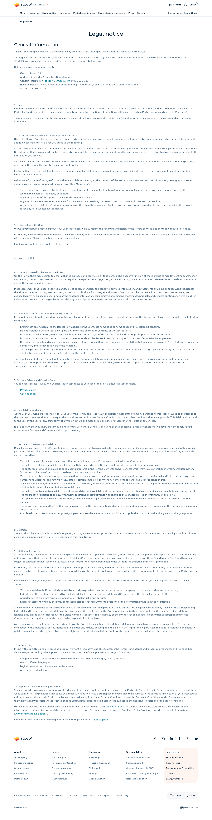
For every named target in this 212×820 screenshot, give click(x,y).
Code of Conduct (115, 706)
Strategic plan (21, 778)
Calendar (170, 773)
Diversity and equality (62, 773)
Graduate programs (61, 768)
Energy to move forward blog (180, 768)
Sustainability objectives (138, 757)
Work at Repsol (59, 757)
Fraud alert (73, 795)
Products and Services (84, 13)
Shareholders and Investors (111, 13)
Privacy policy (28, 389)
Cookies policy (28, 393)
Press (131, 13)
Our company (20, 757)
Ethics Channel (41, 795)
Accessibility (58, 795)
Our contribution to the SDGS (140, 768)
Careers (141, 13)
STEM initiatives (59, 778)
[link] (175, 4)
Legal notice (88, 795)
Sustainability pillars (136, 763)
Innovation (64, 13)
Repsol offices (21, 773)
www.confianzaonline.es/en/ (31, 713)
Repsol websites (22, 795)
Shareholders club (174, 757)
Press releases (173, 763)
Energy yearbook (174, 778)
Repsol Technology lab (100, 763)
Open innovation (97, 778)
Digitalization (95, 768)
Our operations (21, 768)
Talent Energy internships (64, 763)
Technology (94, 757)
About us (34, 13)
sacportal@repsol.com (57, 80)
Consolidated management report (142, 773)
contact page (100, 719)
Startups (93, 773)
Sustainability (49, 13)
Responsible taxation (136, 778)
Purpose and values (23, 763)
